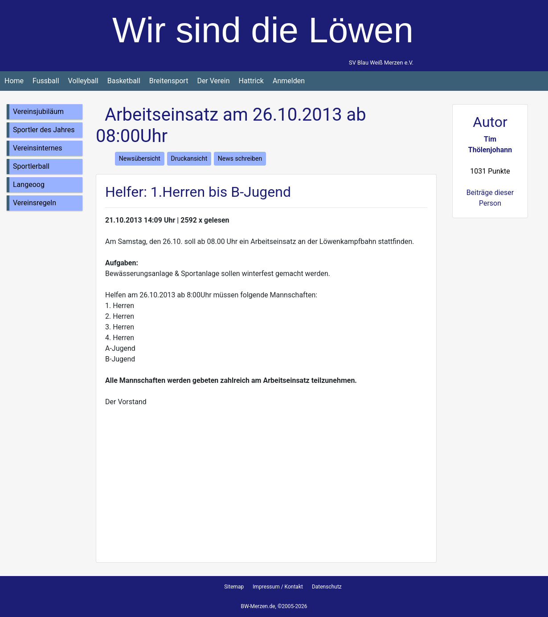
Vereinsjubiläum (38, 111)
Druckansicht (189, 158)
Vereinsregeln (34, 203)
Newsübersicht (139, 158)
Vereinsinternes (37, 148)
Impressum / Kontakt (278, 587)
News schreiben (240, 158)
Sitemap (234, 587)
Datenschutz (327, 587)
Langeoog (29, 184)
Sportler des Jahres (44, 130)
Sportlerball (31, 166)
